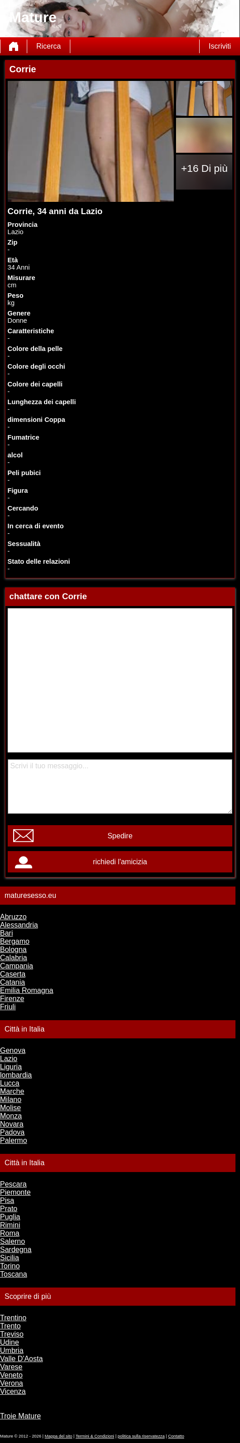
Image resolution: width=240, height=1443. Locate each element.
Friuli (8, 1007)
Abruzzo (13, 917)
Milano (10, 1099)
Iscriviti (220, 46)
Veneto (11, 1375)
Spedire (120, 836)
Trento (10, 1326)
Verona (11, 1383)
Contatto (176, 1436)
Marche (12, 1091)
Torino (10, 1266)
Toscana (13, 1274)
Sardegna (15, 1249)
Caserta (12, 974)
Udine (9, 1342)
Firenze (12, 998)
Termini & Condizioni (95, 1436)
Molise (10, 1108)
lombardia (16, 1075)
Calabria (13, 958)
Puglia (10, 1217)
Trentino (13, 1318)
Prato (8, 1209)
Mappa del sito (59, 1436)
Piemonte (15, 1192)
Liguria (11, 1067)
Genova (12, 1050)
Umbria (12, 1350)
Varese (11, 1367)
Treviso (12, 1334)
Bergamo (14, 941)
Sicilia (9, 1258)
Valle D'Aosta (21, 1359)
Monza (11, 1116)
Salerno (12, 1241)
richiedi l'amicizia (120, 862)
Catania (12, 982)
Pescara (13, 1184)
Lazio (8, 1058)
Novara (12, 1124)
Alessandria (19, 925)
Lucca (10, 1083)
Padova (12, 1132)
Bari (6, 933)
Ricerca (48, 46)
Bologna (13, 949)
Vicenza (13, 1391)
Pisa (7, 1200)
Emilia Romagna (26, 990)
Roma (10, 1233)
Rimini (10, 1225)
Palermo (13, 1140)
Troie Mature (20, 1416)
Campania (16, 966)
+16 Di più (204, 168)
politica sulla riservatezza (141, 1436)
